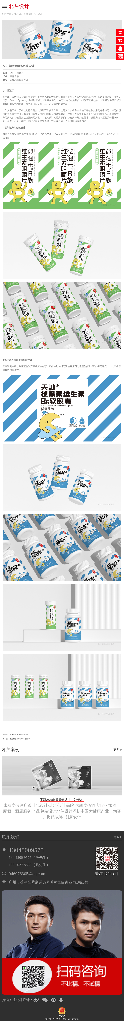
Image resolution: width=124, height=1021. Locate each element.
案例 (28, 14)
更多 (116, 749)
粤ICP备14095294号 (52, 1019)
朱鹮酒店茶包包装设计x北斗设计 (62, 799)
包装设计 (38, 14)
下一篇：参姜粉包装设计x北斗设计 (16, 739)
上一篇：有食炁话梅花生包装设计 (16, 734)
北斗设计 (18, 14)
